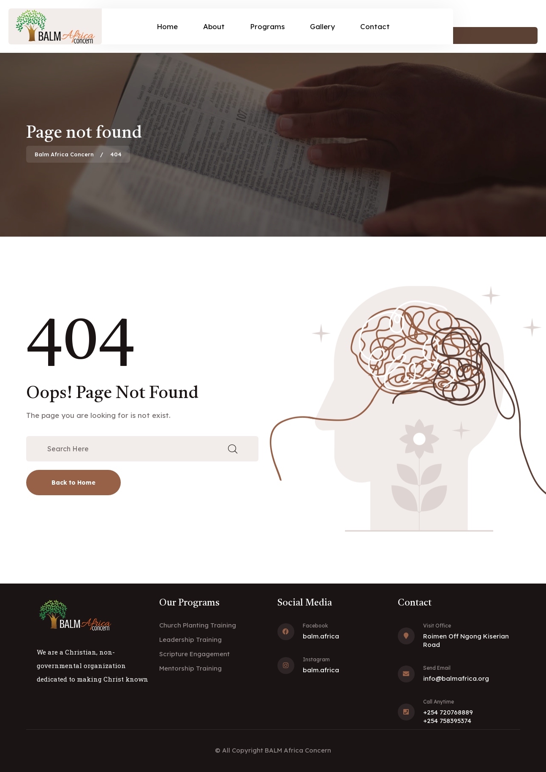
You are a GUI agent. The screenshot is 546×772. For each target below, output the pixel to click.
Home (167, 26)
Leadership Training (190, 640)
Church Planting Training (197, 625)
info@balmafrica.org (456, 678)
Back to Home (73, 482)
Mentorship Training (190, 668)
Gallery (322, 26)
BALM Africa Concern (298, 750)
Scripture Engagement (194, 654)
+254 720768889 (448, 712)
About (214, 26)
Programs (267, 26)
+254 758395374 (447, 721)
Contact (375, 26)
